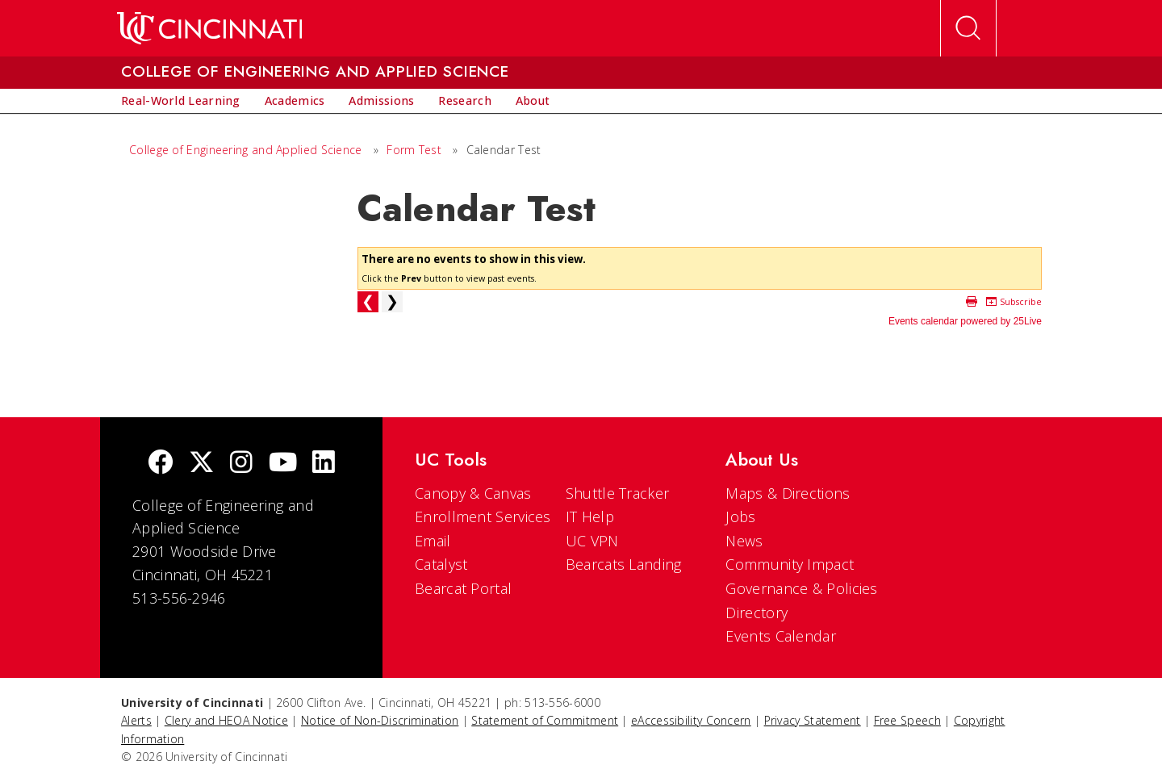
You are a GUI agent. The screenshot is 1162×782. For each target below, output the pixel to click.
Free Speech (907, 720)
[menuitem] (181, 101)
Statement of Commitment (544, 720)
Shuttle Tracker (618, 493)
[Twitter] (202, 464)
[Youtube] (283, 464)
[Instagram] (241, 464)
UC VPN (592, 540)
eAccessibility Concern (691, 720)
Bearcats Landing (624, 564)
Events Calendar (780, 636)
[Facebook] (160, 464)
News (744, 540)
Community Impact (789, 564)
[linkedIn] (323, 464)
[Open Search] (968, 28)
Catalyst (441, 564)
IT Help (590, 516)
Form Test (414, 149)
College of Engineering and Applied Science (245, 149)
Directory (756, 612)
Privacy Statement (812, 720)
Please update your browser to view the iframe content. (699, 288)
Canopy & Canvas (473, 493)
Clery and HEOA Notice (226, 720)
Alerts (136, 720)
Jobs (740, 516)
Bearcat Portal (463, 588)
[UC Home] (209, 28)
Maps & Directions (787, 493)
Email (433, 540)
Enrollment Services (483, 516)
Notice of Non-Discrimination (379, 720)
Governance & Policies (801, 588)
